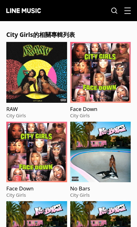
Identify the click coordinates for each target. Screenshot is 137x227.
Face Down (84, 109)
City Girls (16, 115)
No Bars (80, 188)
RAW (12, 109)
